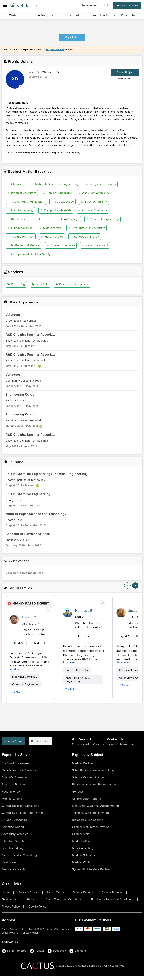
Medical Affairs (81, 841)
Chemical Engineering (103, 219)
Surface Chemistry (77, 670)
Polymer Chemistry (59, 193)
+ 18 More (122, 685)
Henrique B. (84, 610)
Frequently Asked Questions (88, 745)
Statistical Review (13, 785)
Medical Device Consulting (19, 855)
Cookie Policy (37, 907)
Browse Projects (112, 893)
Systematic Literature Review (91, 869)
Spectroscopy (63, 202)
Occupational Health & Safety (29, 254)
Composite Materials (57, 210)
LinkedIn (77, 951)
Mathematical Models (24, 245)
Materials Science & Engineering (56, 184)
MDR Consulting (82, 848)
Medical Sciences (83, 855)
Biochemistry (18, 219)
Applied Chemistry (62, 245)
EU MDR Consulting (14, 820)
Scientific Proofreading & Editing (93, 770)
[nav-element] (127, 586)
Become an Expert (40, 741)
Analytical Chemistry (96, 193)
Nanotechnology (20, 210)
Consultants (72, 15)
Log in (105, 5)
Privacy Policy (11, 907)
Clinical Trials (80, 834)
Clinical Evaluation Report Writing (23, 813)
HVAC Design (68, 219)
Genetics (78, 792)
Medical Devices (82, 763)
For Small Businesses (15, 763)
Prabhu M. (29, 617)
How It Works (55, 893)
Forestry (43, 219)
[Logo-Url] (23, 6)
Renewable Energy (86, 237)
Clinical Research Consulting (20, 806)
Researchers (129, 15)
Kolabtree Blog (14, 951)
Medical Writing (12, 799)
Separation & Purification (26, 202)
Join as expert (88, 5)
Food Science (11, 792)
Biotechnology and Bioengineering (94, 785)
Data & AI (41, 284)
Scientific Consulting (15, 777)
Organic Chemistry (94, 210)
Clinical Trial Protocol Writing (90, 827)
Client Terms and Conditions (64, 900)
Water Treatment (96, 245)
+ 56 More (15, 692)
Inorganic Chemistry (103, 184)
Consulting (16, 284)
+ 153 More (70, 689)
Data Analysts (43, 15)
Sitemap (32, 900)
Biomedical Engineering (87, 820)
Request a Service (127, 5)
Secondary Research (15, 834)
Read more (16, 669)
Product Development (72, 284)
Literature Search (13, 841)
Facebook (57, 951)
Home (6, 893)
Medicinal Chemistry (24, 677)
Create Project (125, 72)
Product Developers (101, 15)
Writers (14, 15)
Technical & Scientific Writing (91, 813)
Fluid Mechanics (20, 228)
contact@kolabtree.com (120, 745)
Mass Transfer (52, 237)
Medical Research (13, 869)
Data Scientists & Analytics (19, 770)
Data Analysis (51, 228)
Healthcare (9, 862)
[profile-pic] (14, 619)
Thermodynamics (21, 237)
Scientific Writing (13, 827)
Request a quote (55, 49)
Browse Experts (83, 893)
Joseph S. (135, 610)
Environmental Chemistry (88, 228)
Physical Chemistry (22, 193)
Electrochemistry (94, 202)
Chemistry (16, 184)
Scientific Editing (13, 848)
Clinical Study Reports (86, 799)
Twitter (37, 951)
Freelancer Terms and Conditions (112, 900)
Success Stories (28, 893)
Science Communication (88, 777)
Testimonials (10, 900)
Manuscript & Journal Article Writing (95, 806)
